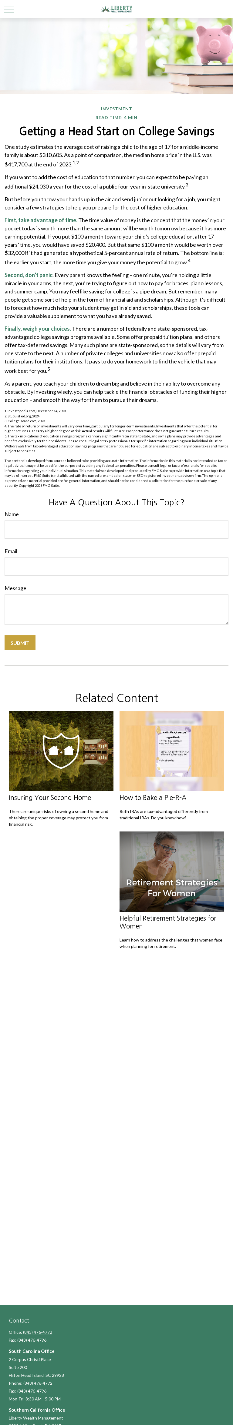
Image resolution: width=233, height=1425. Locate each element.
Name (12, 514)
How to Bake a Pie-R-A (153, 797)
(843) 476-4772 (37, 1332)
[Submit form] (20, 642)
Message (15, 588)
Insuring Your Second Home (50, 797)
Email (11, 551)
